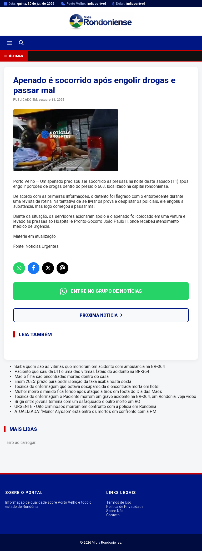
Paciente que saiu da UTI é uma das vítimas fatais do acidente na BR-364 (81, 371)
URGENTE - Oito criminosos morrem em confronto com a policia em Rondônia (85, 406)
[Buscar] (21, 43)
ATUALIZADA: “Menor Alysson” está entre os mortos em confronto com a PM (85, 411)
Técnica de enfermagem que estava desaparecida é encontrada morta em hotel (86, 386)
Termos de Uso (118, 502)
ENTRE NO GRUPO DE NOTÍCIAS (101, 291)
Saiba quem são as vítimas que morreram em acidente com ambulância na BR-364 (89, 366)
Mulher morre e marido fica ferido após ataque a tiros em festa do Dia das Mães (88, 391)
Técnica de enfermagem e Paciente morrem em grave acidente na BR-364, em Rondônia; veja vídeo (105, 396)
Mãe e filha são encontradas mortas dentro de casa (61, 376)
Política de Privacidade (125, 506)
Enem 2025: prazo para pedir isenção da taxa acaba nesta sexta (72, 381)
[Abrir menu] (9, 43)
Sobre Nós (114, 511)
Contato (113, 515)
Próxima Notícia (101, 315)
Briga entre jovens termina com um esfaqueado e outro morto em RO (77, 401)
